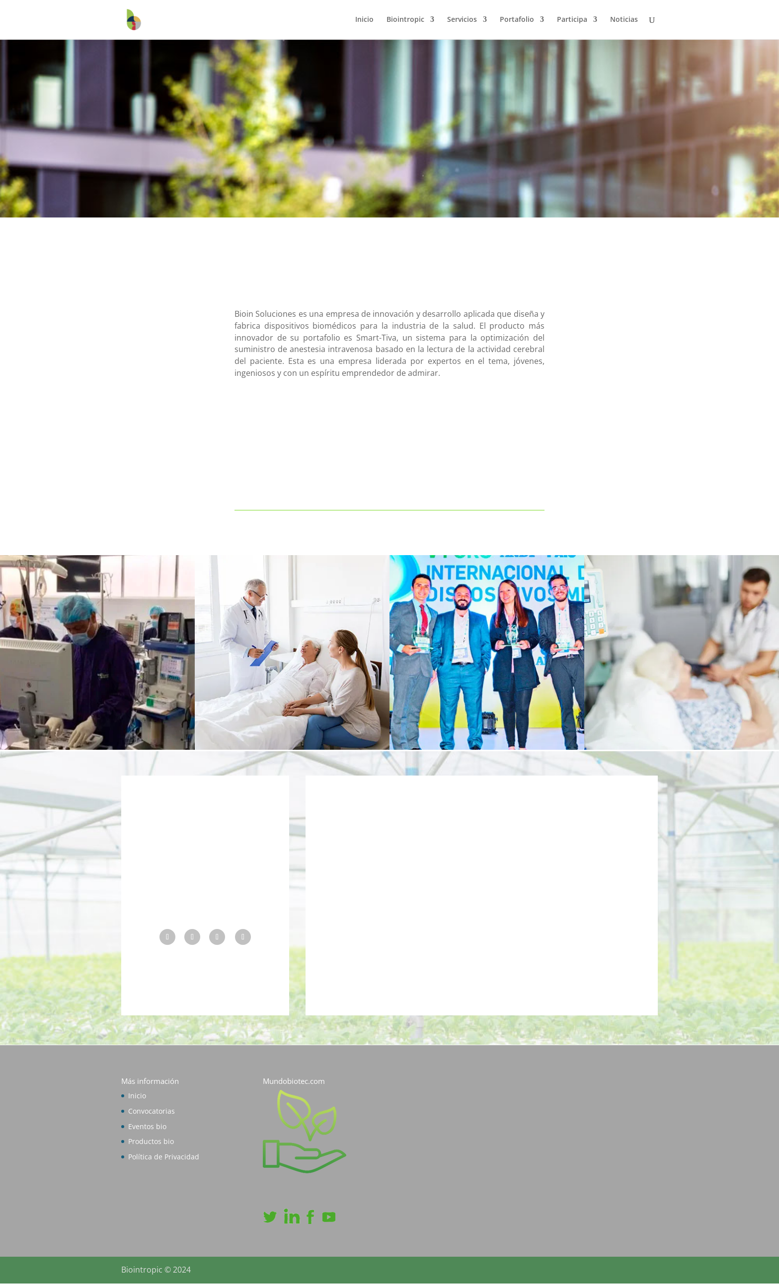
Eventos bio (147, 1129)
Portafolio (517, 20)
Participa (572, 20)
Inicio (364, 20)
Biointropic (405, 20)
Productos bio (151, 1144)
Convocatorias (151, 1113)
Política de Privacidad (163, 1159)
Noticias (624, 20)
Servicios (462, 20)
